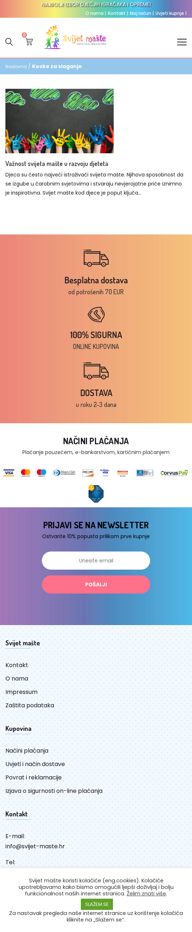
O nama (96, 13)
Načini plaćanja (26, 750)
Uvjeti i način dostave (35, 764)
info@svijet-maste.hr (35, 846)
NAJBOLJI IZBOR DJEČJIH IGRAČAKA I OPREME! (96, 4)
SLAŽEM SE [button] (97, 904)
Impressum (21, 692)
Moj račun (142, 13)
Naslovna (16, 67)
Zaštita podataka (29, 705)
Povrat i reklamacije (33, 777)
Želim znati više (146, 893)
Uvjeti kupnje (171, 13)
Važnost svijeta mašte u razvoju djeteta (56, 163)
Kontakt (118, 13)
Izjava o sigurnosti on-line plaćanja (53, 791)
